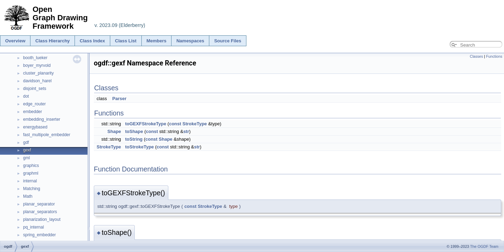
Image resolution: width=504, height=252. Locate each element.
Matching (31, 188)
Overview (15, 40)
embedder (32, 111)
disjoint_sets (34, 88)
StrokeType (194, 123)
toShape (134, 131)
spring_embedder (39, 234)
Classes (476, 56)
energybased (35, 127)
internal (30, 180)
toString (133, 139)
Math (28, 196)
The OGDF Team (484, 246)
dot (26, 96)
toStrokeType (139, 146)
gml (26, 157)
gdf (26, 142)
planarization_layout (42, 219)
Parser (119, 98)
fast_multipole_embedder (46, 134)
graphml (30, 173)
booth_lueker (35, 57)
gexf (27, 150)
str (186, 131)
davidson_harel (37, 80)
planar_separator (39, 204)
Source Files (227, 40)
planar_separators (40, 211)
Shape (114, 131)
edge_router (34, 104)
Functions (494, 56)
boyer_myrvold (37, 65)
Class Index (92, 40)
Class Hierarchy (52, 40)
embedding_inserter (41, 119)
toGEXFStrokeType (145, 123)
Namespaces (190, 40)
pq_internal (33, 227)
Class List (125, 40)
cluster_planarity (38, 73)
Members (156, 40)
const (175, 123)
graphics (31, 165)
